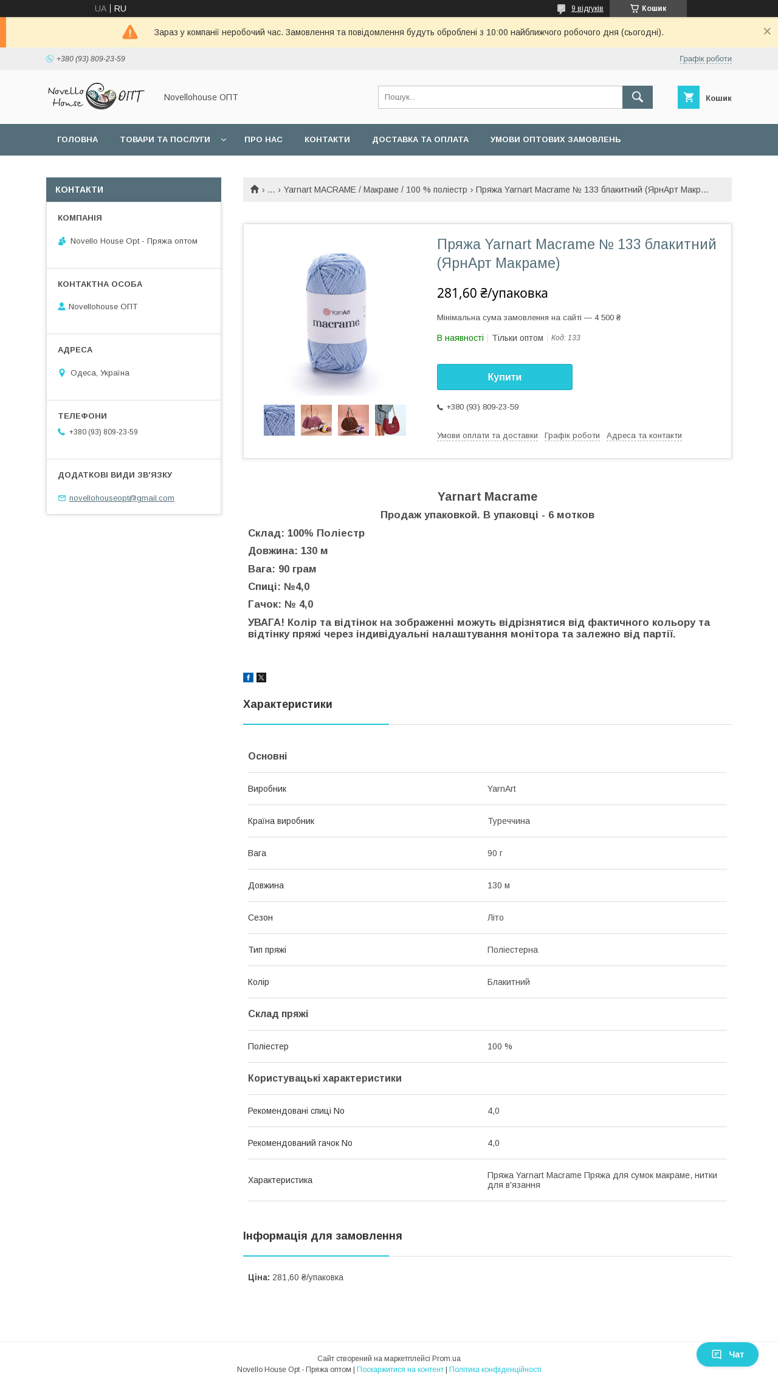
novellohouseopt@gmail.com (121, 498)
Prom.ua (446, 1358)
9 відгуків (587, 8)
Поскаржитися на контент (400, 1369)
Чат (727, 1354)
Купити (505, 377)
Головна (77, 139)
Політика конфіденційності (495, 1369)
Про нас (263, 139)
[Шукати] (637, 97)
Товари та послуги (165, 139)
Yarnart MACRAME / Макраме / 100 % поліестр (375, 189)
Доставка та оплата (420, 139)
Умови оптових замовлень (556, 139)
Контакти (327, 139)
